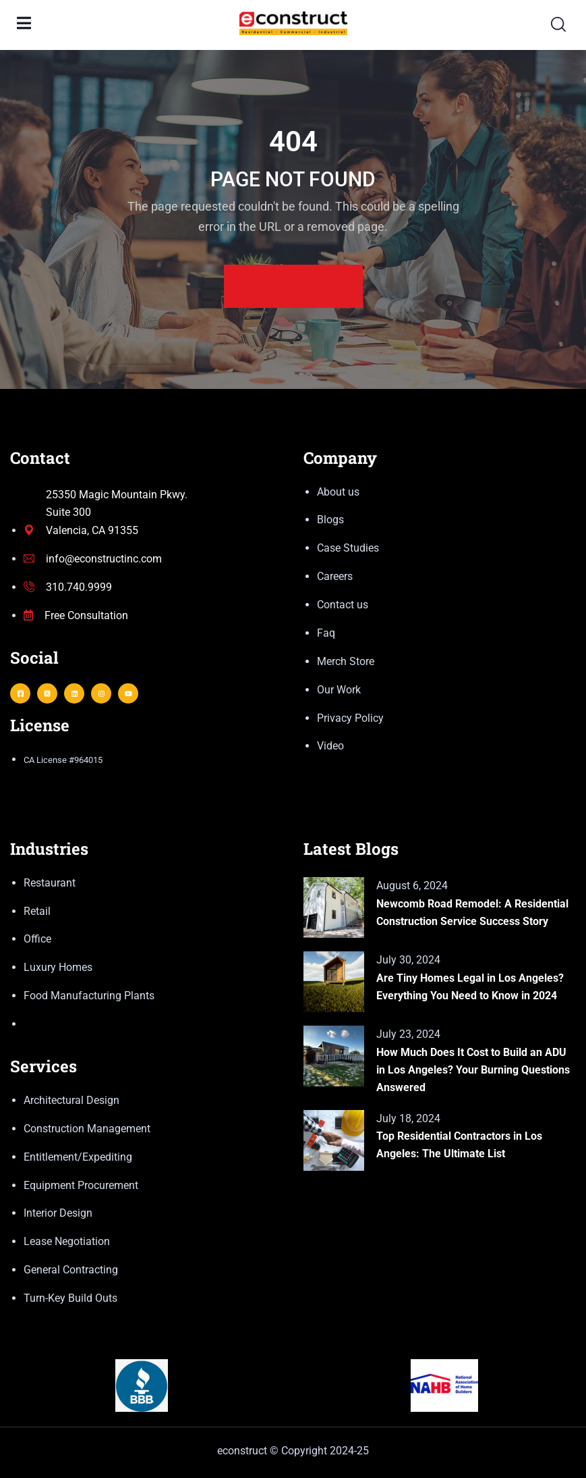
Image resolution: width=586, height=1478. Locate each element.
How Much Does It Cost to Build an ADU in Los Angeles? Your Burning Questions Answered (473, 1070)
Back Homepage (293, 286)
